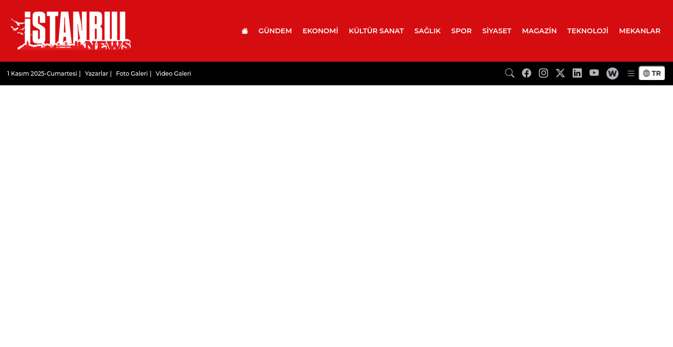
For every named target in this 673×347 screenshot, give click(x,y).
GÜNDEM (275, 31)
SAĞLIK (427, 31)
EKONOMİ (320, 31)
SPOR (462, 31)
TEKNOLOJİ (587, 31)
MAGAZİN (539, 31)
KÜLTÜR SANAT (376, 31)
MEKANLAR (639, 31)
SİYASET (496, 31)
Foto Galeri (132, 73)
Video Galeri (173, 73)
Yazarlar (96, 73)
